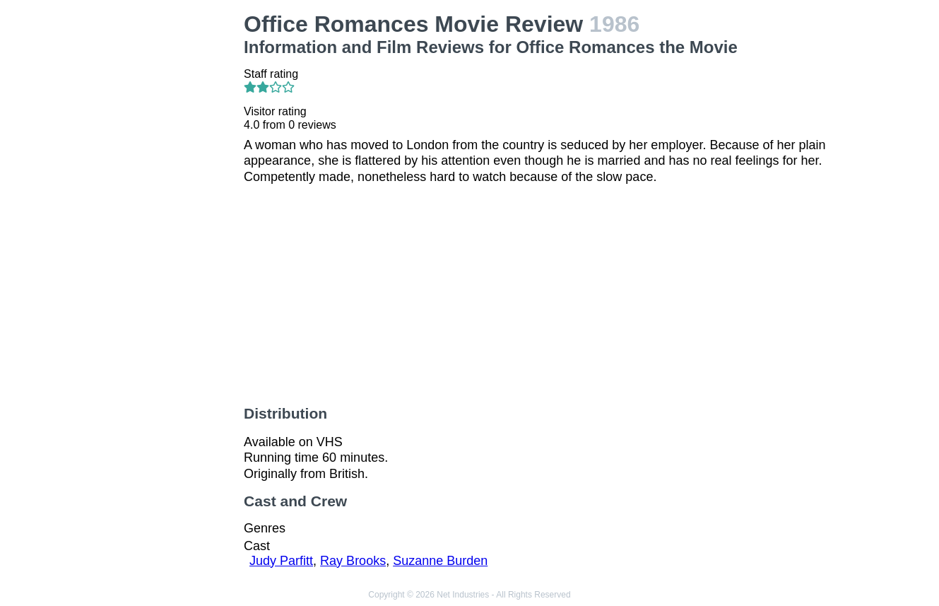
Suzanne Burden (440, 561)
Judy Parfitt (281, 561)
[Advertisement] (164, 223)
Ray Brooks (353, 561)
